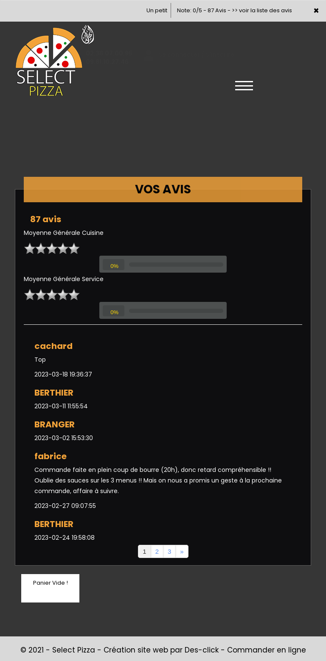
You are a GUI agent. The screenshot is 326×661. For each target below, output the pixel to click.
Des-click (202, 650)
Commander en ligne (266, 650)
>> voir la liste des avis (262, 10)
